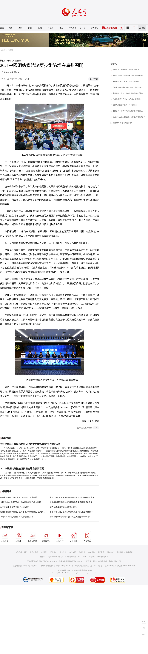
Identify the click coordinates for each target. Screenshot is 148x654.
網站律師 (110, 552)
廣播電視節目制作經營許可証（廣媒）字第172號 (103, 561)
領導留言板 (46, 536)
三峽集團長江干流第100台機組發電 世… (127, 99)
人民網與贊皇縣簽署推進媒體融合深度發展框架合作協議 (73, 502)
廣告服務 (63, 552)
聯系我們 (129, 552)
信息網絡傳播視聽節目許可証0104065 (26, 566)
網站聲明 (101, 552)
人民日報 (5, 536)
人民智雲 (73, 536)
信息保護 (120, 552)
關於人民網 (34, 552)
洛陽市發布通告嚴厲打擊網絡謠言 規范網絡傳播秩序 (71, 512)
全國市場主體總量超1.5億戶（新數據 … (127, 70)
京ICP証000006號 (107, 566)
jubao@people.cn (102, 557)
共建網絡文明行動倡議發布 (123, 123)
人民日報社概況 (21, 552)
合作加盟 (72, 552)
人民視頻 (60, 536)
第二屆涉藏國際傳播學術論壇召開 (63, 507)
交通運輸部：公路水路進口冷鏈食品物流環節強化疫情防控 (30, 444)
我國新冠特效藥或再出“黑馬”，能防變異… (128, 87)
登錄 (143, 28)
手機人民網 (32, 536)
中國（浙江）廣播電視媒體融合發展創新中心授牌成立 (72, 497)
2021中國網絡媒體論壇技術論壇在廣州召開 (22, 468)
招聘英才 (53, 552)
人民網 (2, 50)
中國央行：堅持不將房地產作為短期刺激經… (129, 111)
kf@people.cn (52, 557)
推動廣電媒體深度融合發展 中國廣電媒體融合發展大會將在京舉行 (27, 512)
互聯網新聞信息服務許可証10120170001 (41, 561)
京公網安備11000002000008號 (124, 566)
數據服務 (91, 552)
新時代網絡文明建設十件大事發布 (125, 105)
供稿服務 (82, 552)
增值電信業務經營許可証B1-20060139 (70, 561)
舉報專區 (72, 28)
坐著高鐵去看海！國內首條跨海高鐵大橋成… (129, 93)
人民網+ (18, 536)
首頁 (2, 28)
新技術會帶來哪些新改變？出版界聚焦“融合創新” (70, 517)
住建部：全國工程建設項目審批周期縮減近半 (129, 117)
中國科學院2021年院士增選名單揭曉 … (127, 81)
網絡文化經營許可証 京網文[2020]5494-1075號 (57, 566)
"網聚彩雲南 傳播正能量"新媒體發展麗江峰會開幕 (20, 502)
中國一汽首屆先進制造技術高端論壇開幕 (16, 517)
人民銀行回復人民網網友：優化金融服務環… (129, 75)
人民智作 (87, 536)
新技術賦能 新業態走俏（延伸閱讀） (15, 507)
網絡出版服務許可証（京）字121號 (87, 566)
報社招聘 (44, 552)
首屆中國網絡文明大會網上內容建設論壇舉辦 (18, 497)
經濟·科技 (11, 50)
